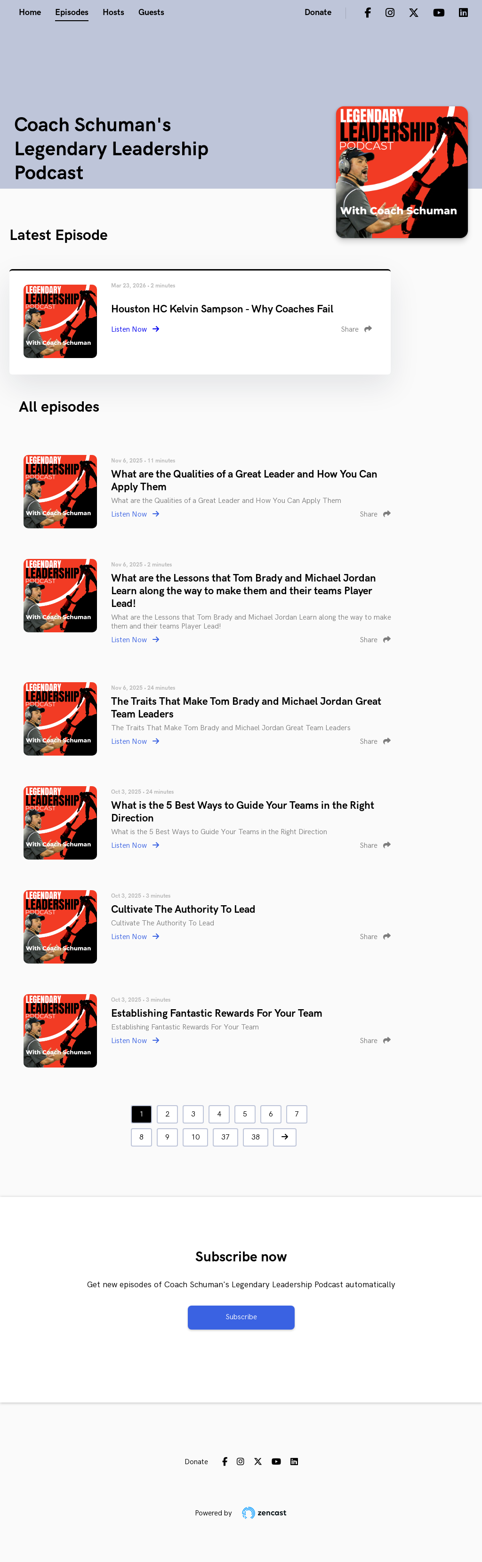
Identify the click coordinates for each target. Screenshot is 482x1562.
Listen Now (135, 329)
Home (30, 12)
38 (255, 1137)
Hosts (113, 12)
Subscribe (241, 1317)
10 (195, 1137)
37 (225, 1137)
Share (356, 329)
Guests (151, 12)
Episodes (71, 12)
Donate (318, 12)
